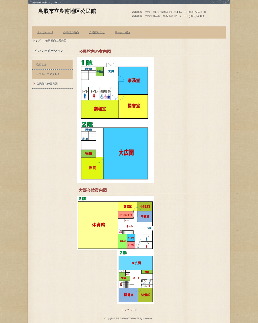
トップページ (45, 32)
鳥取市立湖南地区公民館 (67, 11)
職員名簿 (41, 64)
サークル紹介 (122, 32)
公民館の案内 (71, 32)
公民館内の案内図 (47, 83)
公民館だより (97, 32)
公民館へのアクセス (48, 74)
